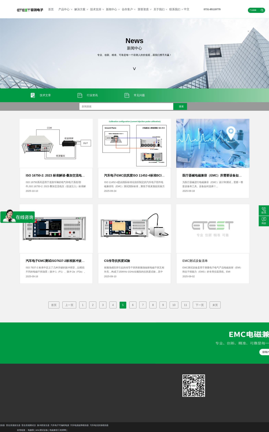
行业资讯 (84, 393)
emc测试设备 (42, 430)
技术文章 (84, 388)
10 (174, 305)
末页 (215, 305)
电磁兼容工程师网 (58, 430)
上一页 (69, 305)
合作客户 (127, 9)
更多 (24, 406)
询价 (263, 223)
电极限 (31, 430)
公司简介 (96, 388)
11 (185, 305)
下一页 (200, 305)
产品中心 (64, 9)
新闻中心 (111, 9)
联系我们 (174, 9)
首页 (51, 9)
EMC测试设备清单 (195, 260)
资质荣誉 (96, 393)
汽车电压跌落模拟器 (18, 425)
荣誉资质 (143, 9)
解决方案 (79, 9)
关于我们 (159, 9)
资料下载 (72, 393)
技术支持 (95, 9)
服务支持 (72, 388)
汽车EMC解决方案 (51, 383)
